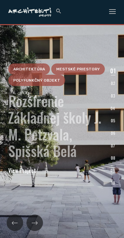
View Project (28, 199)
